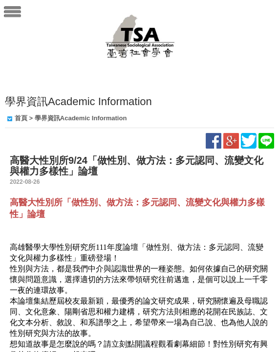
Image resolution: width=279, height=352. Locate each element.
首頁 (21, 118)
